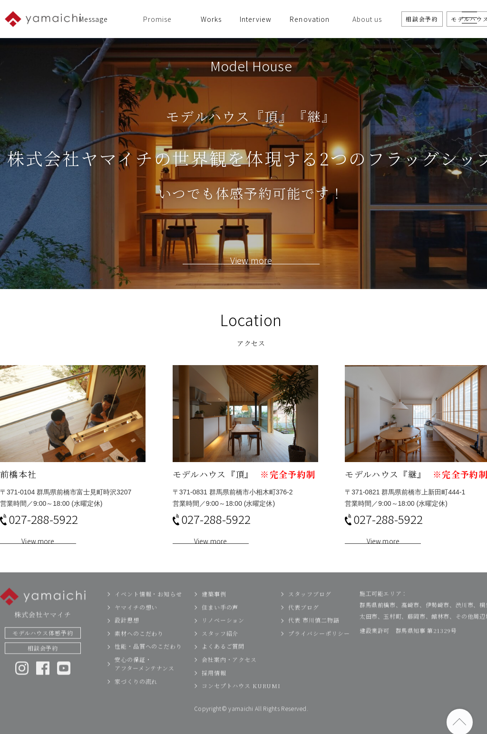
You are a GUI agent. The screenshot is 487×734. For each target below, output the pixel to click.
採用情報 (214, 691)
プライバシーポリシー (319, 651)
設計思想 (127, 638)
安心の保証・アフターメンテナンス (145, 682)
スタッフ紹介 (220, 651)
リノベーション (223, 638)
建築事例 (214, 612)
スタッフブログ (309, 612)
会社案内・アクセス (229, 678)
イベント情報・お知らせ (148, 612)
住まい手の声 (220, 625)
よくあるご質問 (223, 665)
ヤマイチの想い (136, 625)
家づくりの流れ (136, 699)
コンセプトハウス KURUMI (241, 704)
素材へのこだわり (139, 651)
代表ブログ (303, 625)
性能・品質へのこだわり (148, 665)
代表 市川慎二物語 (313, 638)
